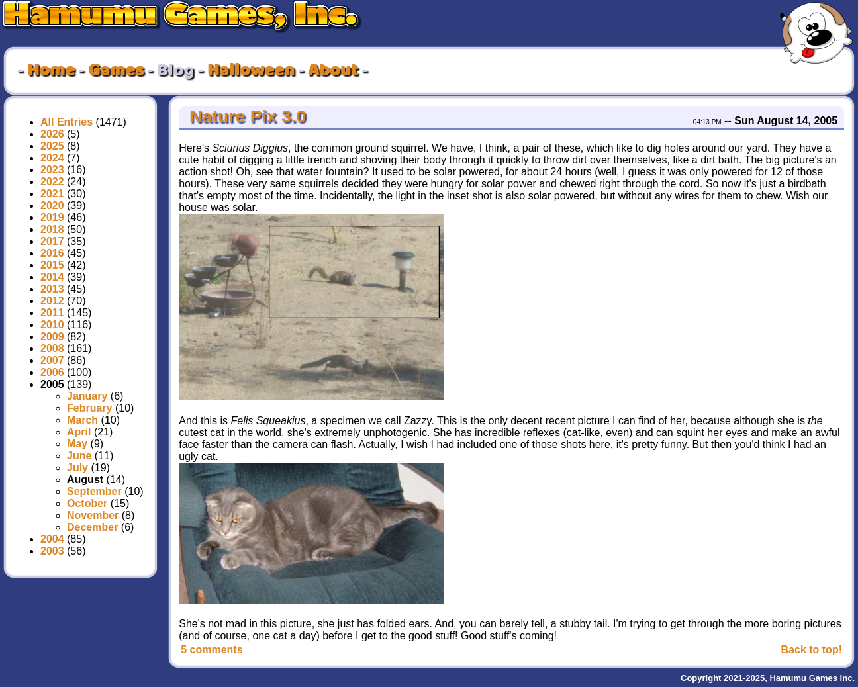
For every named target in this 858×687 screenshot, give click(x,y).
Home (51, 71)
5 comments (211, 649)
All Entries (66, 122)
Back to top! (811, 649)
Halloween (251, 71)
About (333, 71)
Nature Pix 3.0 (246, 116)
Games (116, 71)
